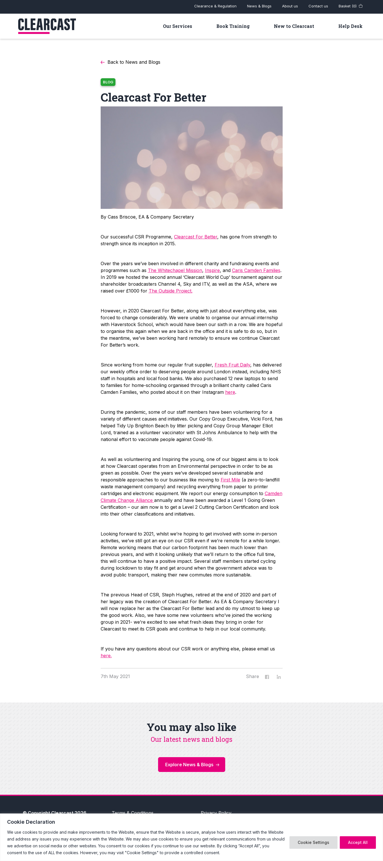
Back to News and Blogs (133, 62)
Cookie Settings (313, 842)
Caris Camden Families (256, 270)
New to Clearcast (294, 26)
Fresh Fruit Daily (232, 365)
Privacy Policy (216, 813)
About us (290, 6)
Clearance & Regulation (215, 6)
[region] (191, 837)
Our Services (177, 26)
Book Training (233, 26)
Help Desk (350, 26)
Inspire (212, 270)
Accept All (358, 842)
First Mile (230, 480)
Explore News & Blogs (189, 764)
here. (106, 655)
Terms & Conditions (133, 813)
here (230, 392)
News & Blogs (259, 6)
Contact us (318, 6)
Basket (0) (348, 6)
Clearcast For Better (195, 237)
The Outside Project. (170, 291)
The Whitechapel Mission (175, 270)
